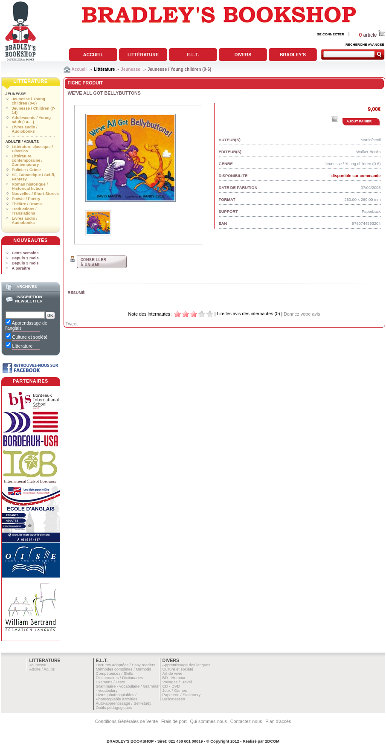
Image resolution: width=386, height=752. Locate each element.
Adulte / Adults (22, 141)
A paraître (21, 268)
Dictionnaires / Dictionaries (119, 678)
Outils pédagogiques (114, 708)
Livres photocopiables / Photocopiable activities (117, 697)
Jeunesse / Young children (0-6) (180, 69)
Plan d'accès (278, 721)
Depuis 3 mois (25, 263)
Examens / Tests (110, 682)
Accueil (93, 54)
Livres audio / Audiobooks (25, 129)
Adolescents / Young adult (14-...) (31, 120)
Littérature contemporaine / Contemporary (27, 160)
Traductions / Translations (24, 211)
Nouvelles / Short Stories (35, 194)
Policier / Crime (26, 170)
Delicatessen (174, 699)
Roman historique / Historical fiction (30, 186)
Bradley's (293, 54)
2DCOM (272, 741)
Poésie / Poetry (26, 199)
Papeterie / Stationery (182, 695)
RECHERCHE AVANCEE (364, 44)
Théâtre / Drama (27, 204)
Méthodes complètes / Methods (123, 669)
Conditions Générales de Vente (126, 721)
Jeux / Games (175, 690)
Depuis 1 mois (25, 258)
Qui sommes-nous (208, 721)
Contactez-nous (246, 721)
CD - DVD (171, 686)
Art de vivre (173, 673)
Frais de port (174, 721)
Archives (26, 287)
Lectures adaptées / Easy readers (126, 665)
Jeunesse (130, 69)
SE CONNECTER (330, 34)
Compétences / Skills (114, 673)
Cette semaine (25, 253)
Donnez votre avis (302, 313)
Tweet (72, 323)
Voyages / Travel (177, 682)
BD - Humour (174, 678)
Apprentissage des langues (187, 665)
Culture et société (178, 669)
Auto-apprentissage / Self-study (123, 703)
